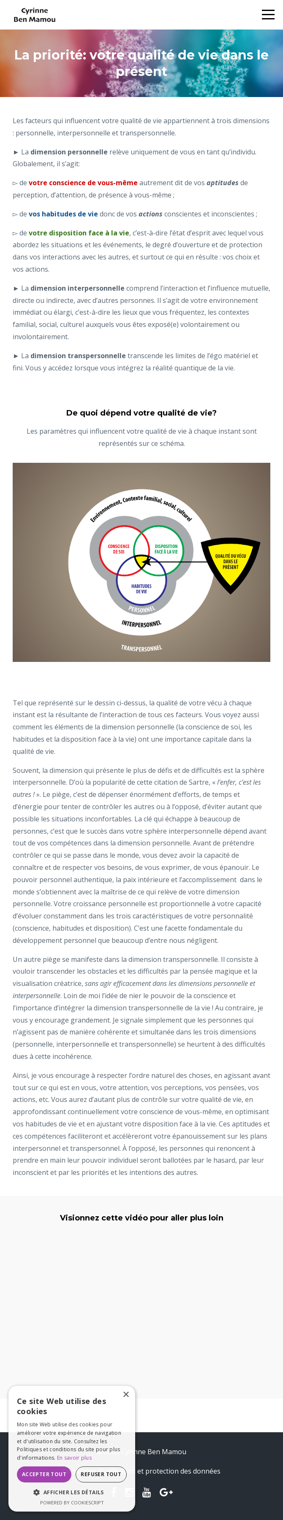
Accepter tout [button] (44, 1474)
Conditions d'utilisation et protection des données (141, 1471)
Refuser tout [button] (101, 1474)
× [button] (125, 1395)
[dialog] (71, 1449)
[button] (72, 1492)
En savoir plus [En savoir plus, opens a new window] (74, 1457)
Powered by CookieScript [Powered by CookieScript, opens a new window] (72, 1502)
